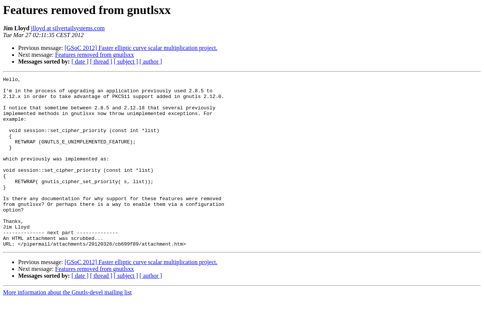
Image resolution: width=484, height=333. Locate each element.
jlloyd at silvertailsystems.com (68, 28)
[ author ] (151, 61)
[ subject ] (126, 61)
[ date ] (79, 61)
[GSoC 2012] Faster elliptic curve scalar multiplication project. (141, 48)
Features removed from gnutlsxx (94, 54)
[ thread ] (101, 61)
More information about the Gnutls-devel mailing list (67, 326)
